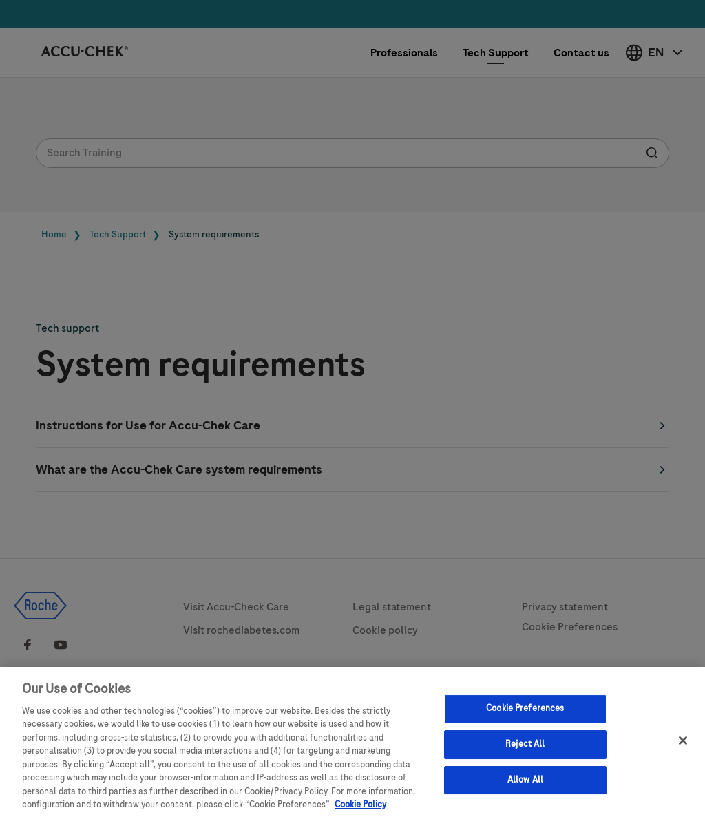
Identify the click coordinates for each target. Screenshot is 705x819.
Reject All (525, 750)
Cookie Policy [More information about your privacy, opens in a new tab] (360, 811)
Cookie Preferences (525, 715)
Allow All (525, 786)
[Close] (683, 747)
